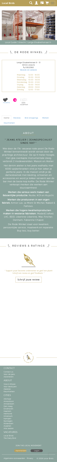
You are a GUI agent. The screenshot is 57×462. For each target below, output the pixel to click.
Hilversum (8, 416)
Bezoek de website (28, 70)
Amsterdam (9, 404)
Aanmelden (21, 451)
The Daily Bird (10, 438)
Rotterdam (8, 423)
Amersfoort (9, 401)
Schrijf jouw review (29, 279)
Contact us (8, 372)
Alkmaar (7, 399)
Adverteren (8, 377)
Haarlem (7, 411)
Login (36, 451)
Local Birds (8, 3)
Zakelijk (7, 389)
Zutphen (7, 426)
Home (6, 118)
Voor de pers (9, 374)
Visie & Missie (9, 384)
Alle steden (9, 428)
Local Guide (11, 42)
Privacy (30, 458)
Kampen (7, 418)
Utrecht (22, 42)
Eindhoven (8, 409)
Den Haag (8, 406)
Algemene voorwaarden (14, 458)
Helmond (8, 414)
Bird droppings (31, 118)
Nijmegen (8, 421)
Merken (45, 118)
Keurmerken (9, 123)
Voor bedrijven (10, 386)
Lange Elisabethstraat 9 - (40, 42)
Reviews (17, 118)
